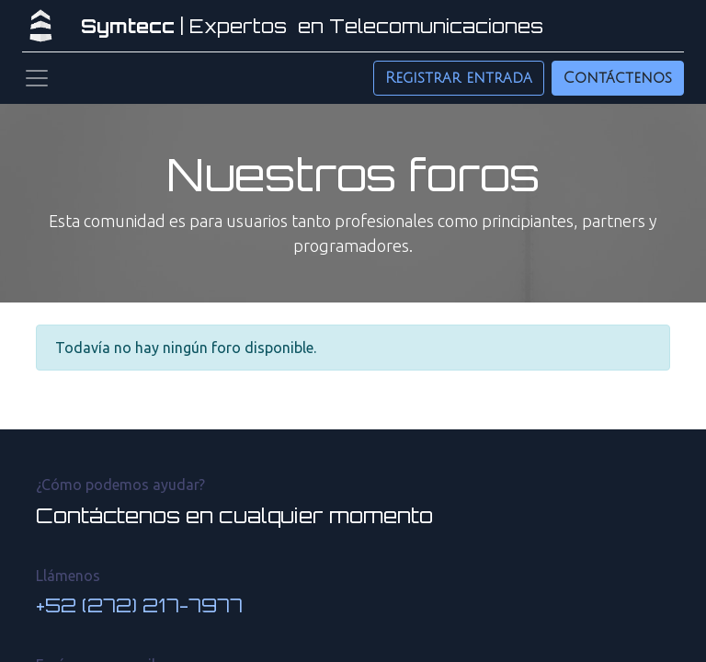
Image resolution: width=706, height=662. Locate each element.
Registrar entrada (458, 78)
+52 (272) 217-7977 (139, 605)
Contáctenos (618, 78)
